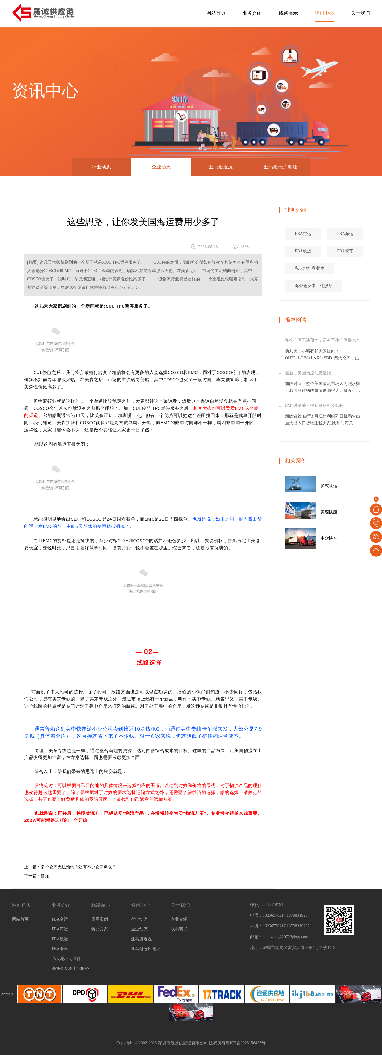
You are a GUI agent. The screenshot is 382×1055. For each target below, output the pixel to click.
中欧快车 (351, 538)
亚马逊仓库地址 (280, 166)
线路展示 (288, 13)
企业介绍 (179, 919)
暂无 (45, 876)
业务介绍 (252, 13)
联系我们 (179, 929)
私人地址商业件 (332, 268)
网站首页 (216, 13)
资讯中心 (324, 13)
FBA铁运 (326, 251)
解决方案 (99, 929)
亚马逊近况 (221, 166)
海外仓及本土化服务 (336, 285)
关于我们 (360, 13)
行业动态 (101, 166)
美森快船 (351, 512)
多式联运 (351, 486)
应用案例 (99, 919)
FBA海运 (60, 929)
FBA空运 (326, 233)
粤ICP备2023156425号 (246, 1043)
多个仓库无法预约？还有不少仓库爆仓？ (78, 867)
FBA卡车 (60, 949)
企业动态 (161, 166)
